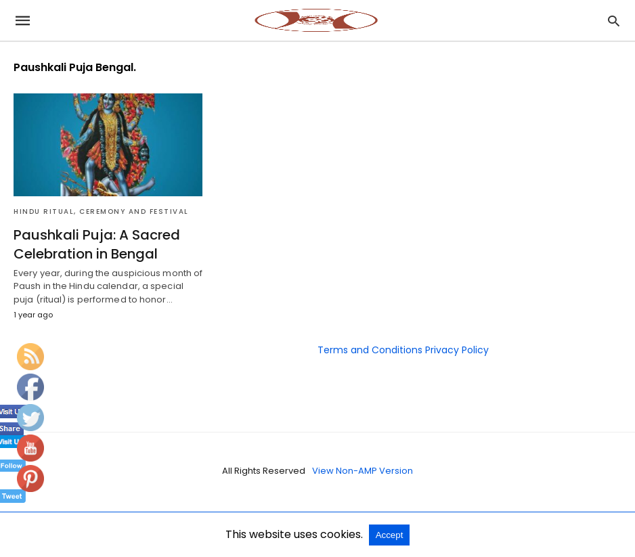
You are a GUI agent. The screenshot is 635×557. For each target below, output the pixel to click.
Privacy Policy (457, 350)
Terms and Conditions (370, 350)
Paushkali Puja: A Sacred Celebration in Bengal (97, 244)
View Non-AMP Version (362, 470)
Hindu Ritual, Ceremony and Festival (101, 211)
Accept (389, 535)
